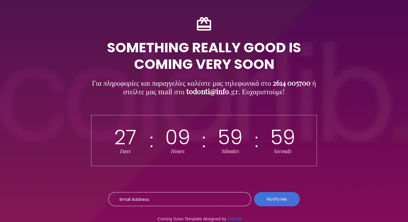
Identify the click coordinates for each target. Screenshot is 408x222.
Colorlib (234, 218)
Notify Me (277, 199)
